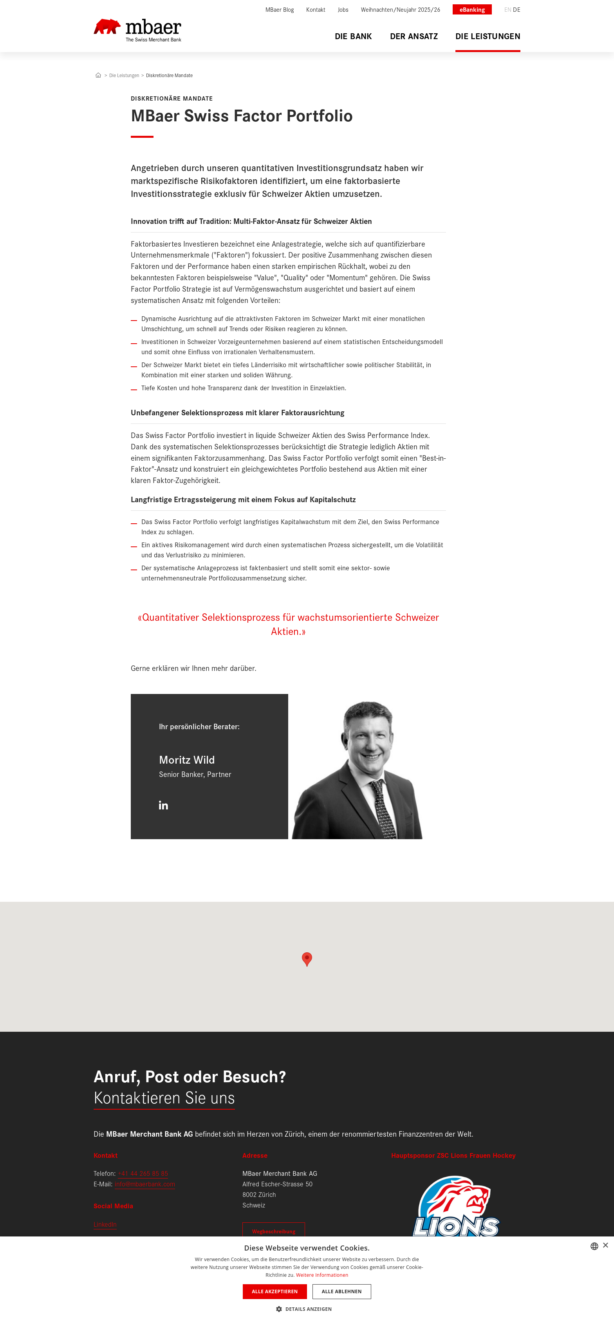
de (516, 9)
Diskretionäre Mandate (169, 75)
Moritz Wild (187, 758)
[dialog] (307, 1278)
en (508, 9)
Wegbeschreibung (273, 1231)
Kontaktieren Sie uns (164, 1096)
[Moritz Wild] (367, 766)
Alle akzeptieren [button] (275, 1291)
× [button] (605, 1246)
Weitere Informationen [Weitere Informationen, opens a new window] (322, 1275)
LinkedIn (105, 1223)
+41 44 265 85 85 (143, 1173)
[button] (307, 1308)
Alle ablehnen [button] (342, 1291)
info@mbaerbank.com (145, 1183)
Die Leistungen (124, 75)
